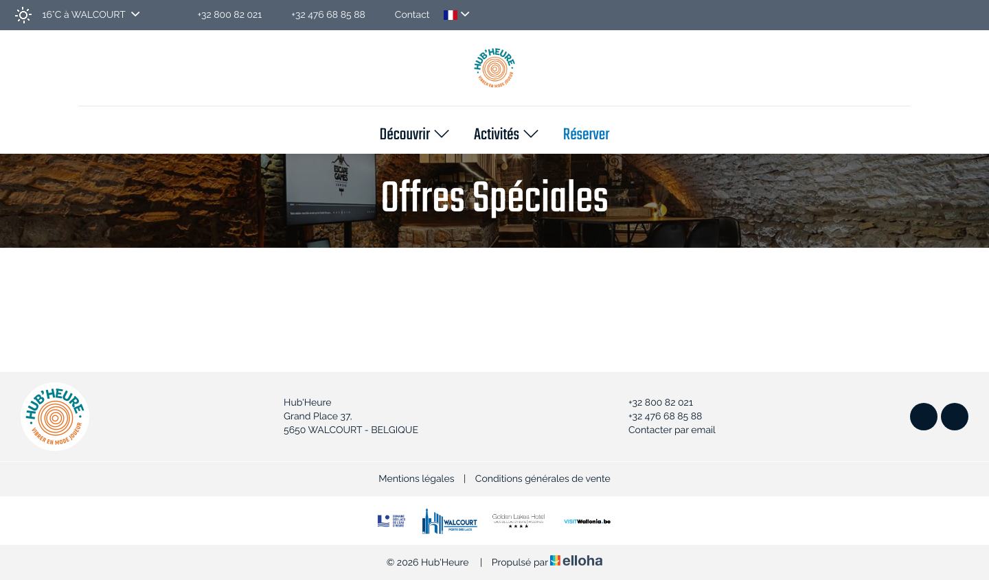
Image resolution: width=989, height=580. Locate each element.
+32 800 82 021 (653, 403)
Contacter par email (664, 430)
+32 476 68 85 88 (657, 416)
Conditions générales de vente (543, 479)
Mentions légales (416, 479)
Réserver (586, 136)
